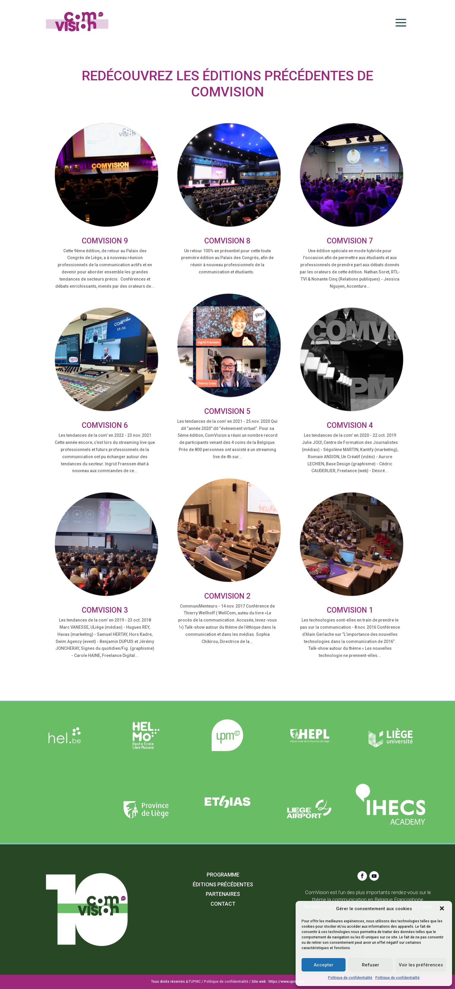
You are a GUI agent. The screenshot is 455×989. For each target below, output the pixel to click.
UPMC (196, 981)
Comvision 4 (350, 425)
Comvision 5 (227, 411)
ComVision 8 (227, 241)
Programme (223, 874)
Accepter (323, 965)
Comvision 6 (105, 425)
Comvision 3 (105, 610)
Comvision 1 (350, 610)
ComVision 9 (105, 241)
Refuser (370, 965)
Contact (223, 904)
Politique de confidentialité (350, 978)
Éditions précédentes (223, 884)
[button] (442, 909)
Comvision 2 (227, 596)
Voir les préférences (421, 965)
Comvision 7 (350, 241)
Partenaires (223, 894)
